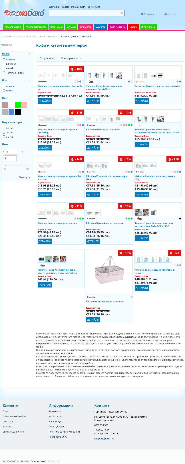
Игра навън (56, 27)
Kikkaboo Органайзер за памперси (105, 223)
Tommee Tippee (13, 72)
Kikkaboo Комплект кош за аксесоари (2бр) (106, 178)
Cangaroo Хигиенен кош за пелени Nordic (157, 86)
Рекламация (78, 6)
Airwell (8, 68)
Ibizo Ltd (54, 461)
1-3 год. (8, 132)
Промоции (149, 27)
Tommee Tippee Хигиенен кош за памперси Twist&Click (104, 87)
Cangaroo (9, 59)
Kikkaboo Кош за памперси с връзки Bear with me (60, 178)
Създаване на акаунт (14, 416)
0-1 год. (8, 128)
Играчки (71, 27)
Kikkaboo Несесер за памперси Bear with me (60, 87)
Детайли (45, 101)
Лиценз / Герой (117, 27)
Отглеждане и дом (36, 27)
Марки (133, 27)
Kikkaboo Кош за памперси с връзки (57, 223)
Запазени (8, 426)
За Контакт (94, 6)
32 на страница (71, 58)
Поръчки (8, 421)
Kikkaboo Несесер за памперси (103, 129)
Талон (65, 6)
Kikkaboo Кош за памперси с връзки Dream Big (57, 131)
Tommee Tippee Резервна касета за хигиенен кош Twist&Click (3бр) (154, 224)
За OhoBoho (55, 416)
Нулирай (25, 177)
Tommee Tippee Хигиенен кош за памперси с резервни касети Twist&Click (157, 131)
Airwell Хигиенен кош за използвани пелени (155, 271)
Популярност (48, 58)
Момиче (8, 86)
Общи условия (57, 426)
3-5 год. (8, 136)
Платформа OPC (58, 436)
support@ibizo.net (104, 438)
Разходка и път (13, 27)
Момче (8, 90)
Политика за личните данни (64, 431)
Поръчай (142, 144)
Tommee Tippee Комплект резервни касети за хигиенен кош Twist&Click (57, 271)
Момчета (100, 27)
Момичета (85, 27)
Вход (5, 411)
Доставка (54, 6)
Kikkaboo (9, 64)
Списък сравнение (13, 431)
